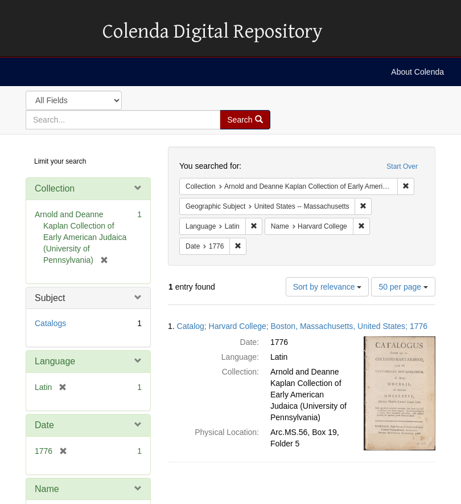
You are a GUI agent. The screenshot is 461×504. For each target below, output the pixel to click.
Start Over (402, 166)
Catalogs (50, 323)
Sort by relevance (327, 286)
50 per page (403, 286)
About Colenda (417, 71)
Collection (55, 188)
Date (44, 425)
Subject (50, 298)
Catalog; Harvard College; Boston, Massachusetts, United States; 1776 (302, 326)
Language (55, 361)
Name (47, 489)
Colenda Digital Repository (48, 31)
